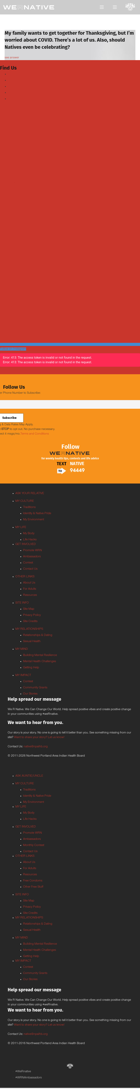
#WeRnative (23, 1071)
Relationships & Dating (37, 635)
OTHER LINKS (24, 576)
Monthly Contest (33, 845)
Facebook (14, 74)
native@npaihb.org (36, 746)
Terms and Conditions (34, 434)
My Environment (33, 519)
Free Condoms (32, 880)
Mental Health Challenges (39, 661)
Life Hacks (30, 539)
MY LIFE (20, 527)
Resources (30, 595)
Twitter (12, 80)
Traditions (29, 507)
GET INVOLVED (25, 544)
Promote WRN (32, 550)
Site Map (28, 609)
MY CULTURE (24, 501)
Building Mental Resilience (40, 655)
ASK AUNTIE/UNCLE (29, 776)
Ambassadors (32, 556)
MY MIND (21, 649)
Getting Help (31, 667)
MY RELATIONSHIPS (29, 629)
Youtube (13, 86)
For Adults (29, 589)
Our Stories (30, 693)
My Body (28, 533)
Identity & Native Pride (37, 513)
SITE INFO (22, 603)
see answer (12, 57)
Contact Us (30, 569)
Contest (28, 562)
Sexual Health (32, 641)
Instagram (14, 92)
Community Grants (35, 687)
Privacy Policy (32, 615)
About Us (29, 582)
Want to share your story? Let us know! (39, 737)
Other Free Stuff (33, 887)
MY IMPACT (23, 675)
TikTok (12, 98)
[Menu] (101, 7)
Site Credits (30, 621)
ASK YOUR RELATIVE (29, 493)
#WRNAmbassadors (28, 1077)
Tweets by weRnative (13, 182)
